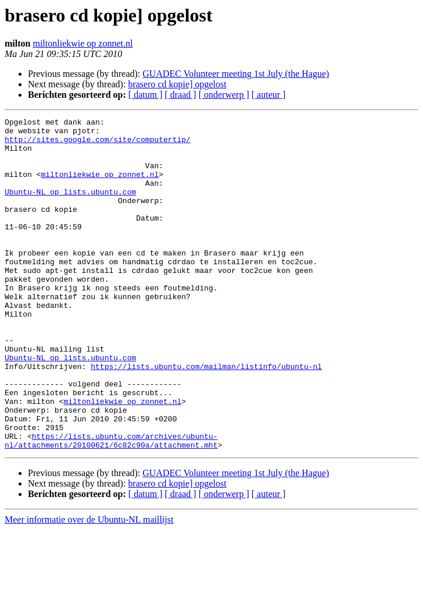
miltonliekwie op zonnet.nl (82, 43)
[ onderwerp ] (224, 95)
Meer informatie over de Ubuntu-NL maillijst (89, 586)
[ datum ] (145, 95)
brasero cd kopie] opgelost (177, 84)
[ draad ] (180, 95)
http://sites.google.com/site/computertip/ (98, 144)
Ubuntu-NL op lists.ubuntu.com (70, 207)
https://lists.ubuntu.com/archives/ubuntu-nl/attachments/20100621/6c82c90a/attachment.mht (111, 505)
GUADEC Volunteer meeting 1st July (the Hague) (235, 74)
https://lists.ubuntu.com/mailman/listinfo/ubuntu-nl (206, 416)
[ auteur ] (269, 95)
